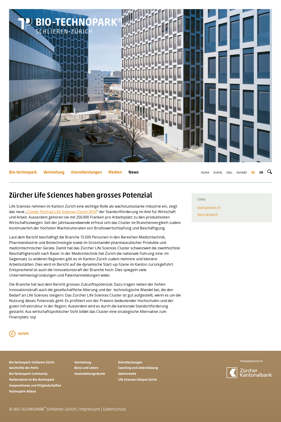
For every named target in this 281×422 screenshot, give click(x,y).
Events (217, 172)
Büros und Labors (86, 368)
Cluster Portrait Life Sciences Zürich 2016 (62, 211)
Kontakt (242, 172)
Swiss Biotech (207, 215)
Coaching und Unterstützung (138, 368)
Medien (115, 172)
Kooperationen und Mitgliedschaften (35, 386)
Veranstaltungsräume (89, 374)
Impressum (89, 409)
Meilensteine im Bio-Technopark (31, 380)
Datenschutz (114, 409)
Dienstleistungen (86, 172)
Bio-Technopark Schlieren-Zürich (31, 362)
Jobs (229, 172)
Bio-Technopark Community (28, 374)
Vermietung (54, 172)
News (133, 172)
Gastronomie (127, 374)
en (261, 172)
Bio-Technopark (23, 172)
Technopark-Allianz (22, 391)
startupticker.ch (209, 208)
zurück (23, 334)
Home (205, 172)
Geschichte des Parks (24, 368)
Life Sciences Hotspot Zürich (137, 380)
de (253, 172)
